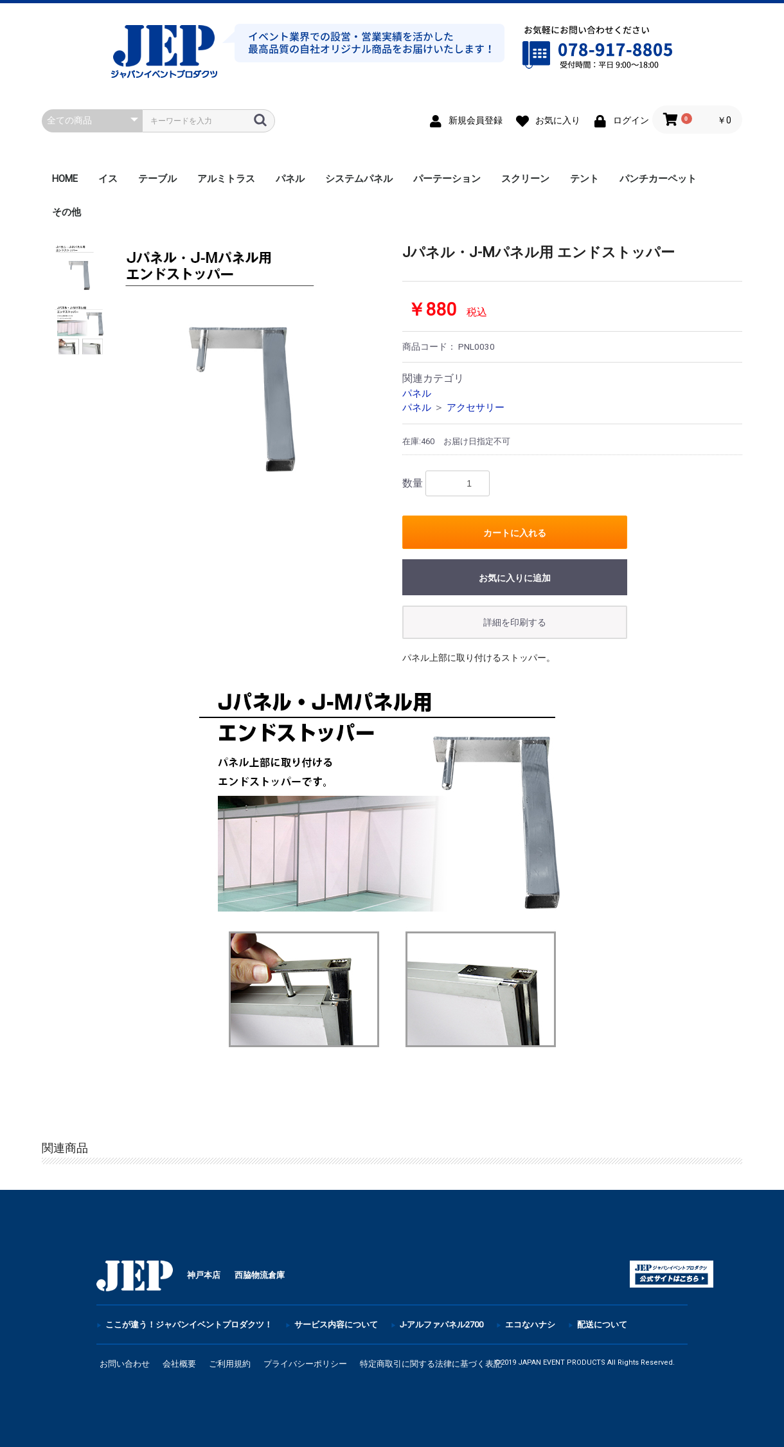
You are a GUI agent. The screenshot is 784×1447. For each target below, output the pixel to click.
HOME (65, 178)
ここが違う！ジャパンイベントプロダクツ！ (188, 1324)
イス (108, 178)
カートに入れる (514, 533)
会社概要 (179, 1364)
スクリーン (525, 178)
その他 (66, 212)
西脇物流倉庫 (260, 1275)
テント (584, 178)
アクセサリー (475, 407)
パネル (290, 178)
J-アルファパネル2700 (441, 1324)
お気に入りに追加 (515, 578)
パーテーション (447, 178)
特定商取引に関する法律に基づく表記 (431, 1364)
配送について (602, 1324)
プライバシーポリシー (305, 1364)
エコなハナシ (530, 1324)
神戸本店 (203, 1275)
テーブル (157, 178)
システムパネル (359, 178)
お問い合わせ (125, 1364)
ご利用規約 (230, 1364)
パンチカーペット (658, 178)
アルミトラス (226, 178)
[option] (249, 374)
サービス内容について (336, 1324)
